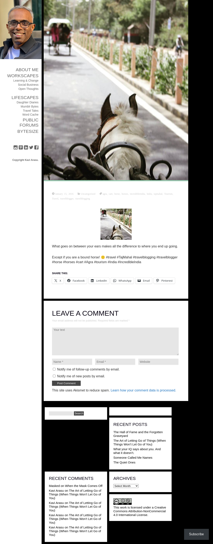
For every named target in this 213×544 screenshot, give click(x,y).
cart (111, 193)
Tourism (168, 193)
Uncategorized (88, 193)
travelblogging (82, 198)
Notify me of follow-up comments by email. (88, 369)
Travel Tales (30, 110)
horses (125, 193)
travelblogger (67, 198)
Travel (55, 198)
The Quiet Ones (124, 462)
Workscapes (22, 75)
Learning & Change (25, 80)
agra (105, 193)
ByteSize (27, 131)
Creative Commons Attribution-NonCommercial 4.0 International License (139, 511)
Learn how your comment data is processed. (143, 390)
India (149, 193)
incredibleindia (137, 193)
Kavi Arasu (56, 490)
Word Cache (30, 114)
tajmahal (158, 193)
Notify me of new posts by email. (81, 376)
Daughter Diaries (27, 102)
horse (117, 193)
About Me (27, 69)
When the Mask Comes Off (84, 486)
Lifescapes (24, 97)
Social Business (28, 84)
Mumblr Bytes (29, 106)
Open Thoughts (28, 88)
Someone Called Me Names (132, 457)
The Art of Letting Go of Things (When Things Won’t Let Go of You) (139, 442)
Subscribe (196, 534)
